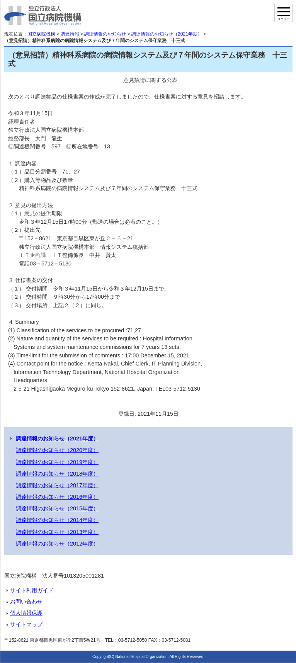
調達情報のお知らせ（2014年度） (57, 520)
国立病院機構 (41, 34)
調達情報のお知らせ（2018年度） (57, 474)
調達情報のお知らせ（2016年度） (57, 497)
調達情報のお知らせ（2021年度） (166, 34)
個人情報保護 (26, 613)
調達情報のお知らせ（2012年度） (57, 544)
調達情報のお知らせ (105, 34)
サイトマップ (26, 624)
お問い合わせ (26, 601)
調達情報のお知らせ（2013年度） (57, 532)
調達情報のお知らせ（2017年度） (57, 485)
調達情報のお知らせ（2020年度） (57, 450)
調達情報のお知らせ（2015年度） (57, 508)
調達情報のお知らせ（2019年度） (57, 462)
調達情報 (70, 34)
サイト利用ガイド (31, 590)
